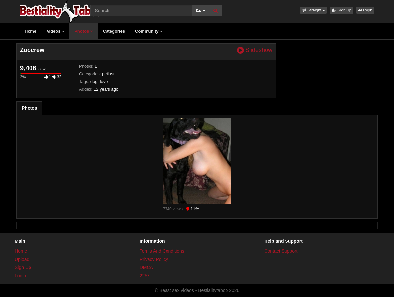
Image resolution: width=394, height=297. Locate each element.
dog (94, 81)
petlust (108, 73)
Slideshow (254, 50)
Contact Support (280, 251)
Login (365, 10)
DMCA (146, 267)
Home (30, 31)
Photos (83, 31)
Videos (55, 31)
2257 (145, 275)
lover (104, 81)
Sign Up (341, 10)
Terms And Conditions (162, 251)
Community (148, 31)
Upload (22, 259)
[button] (313, 10)
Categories (114, 31)
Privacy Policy (154, 259)
